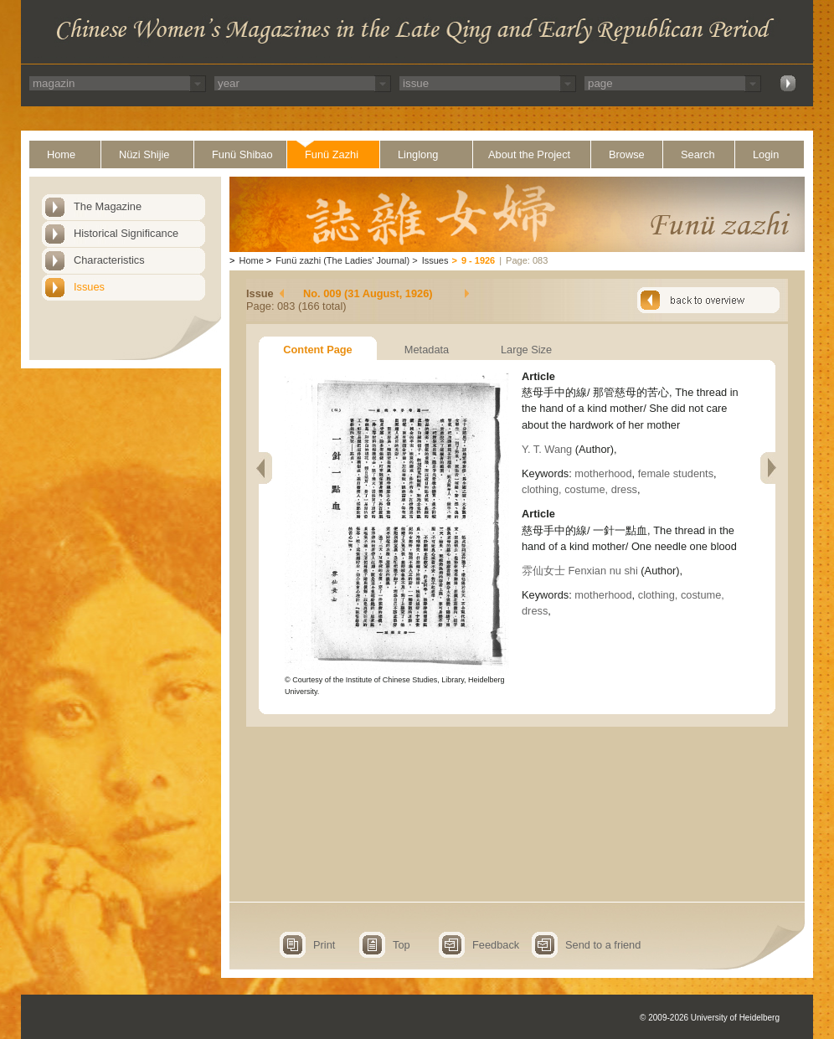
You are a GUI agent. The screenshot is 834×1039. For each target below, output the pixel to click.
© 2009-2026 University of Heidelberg (710, 1017)
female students (675, 473)
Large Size (526, 349)
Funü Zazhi (331, 154)
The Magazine (108, 206)
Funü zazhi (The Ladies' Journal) (342, 260)
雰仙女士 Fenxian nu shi (580, 570)
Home (61, 154)
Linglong (418, 154)
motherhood (602, 473)
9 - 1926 (478, 260)
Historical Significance (126, 233)
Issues (89, 286)
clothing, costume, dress (579, 489)
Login (766, 154)
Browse (627, 154)
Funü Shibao (242, 154)
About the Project (529, 154)
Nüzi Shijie (144, 154)
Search (698, 154)
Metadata (426, 349)
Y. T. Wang (548, 449)
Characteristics (109, 260)
